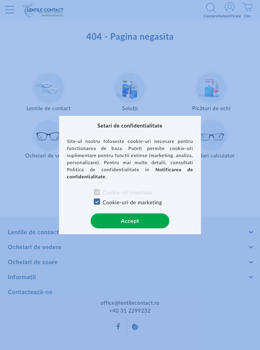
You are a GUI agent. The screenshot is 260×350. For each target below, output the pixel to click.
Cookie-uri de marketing (132, 202)
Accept (130, 220)
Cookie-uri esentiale (127, 192)
